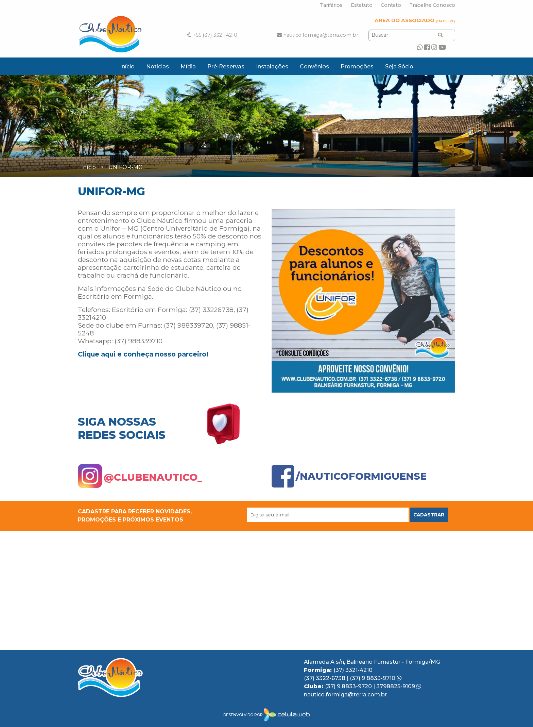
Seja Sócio (399, 66)
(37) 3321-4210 (353, 670)
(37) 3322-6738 (325, 678)
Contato (391, 5)
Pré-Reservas (225, 66)
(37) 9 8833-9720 (349, 686)
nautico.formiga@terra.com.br (317, 35)
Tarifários (331, 5)
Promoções (357, 66)
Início (127, 66)
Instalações (272, 66)
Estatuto (362, 5)
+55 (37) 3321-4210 (211, 35)
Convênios (314, 66)
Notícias (157, 66)
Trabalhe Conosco (432, 5)
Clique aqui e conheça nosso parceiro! (143, 354)
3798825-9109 (398, 686)
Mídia (188, 66)
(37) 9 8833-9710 (375, 678)
